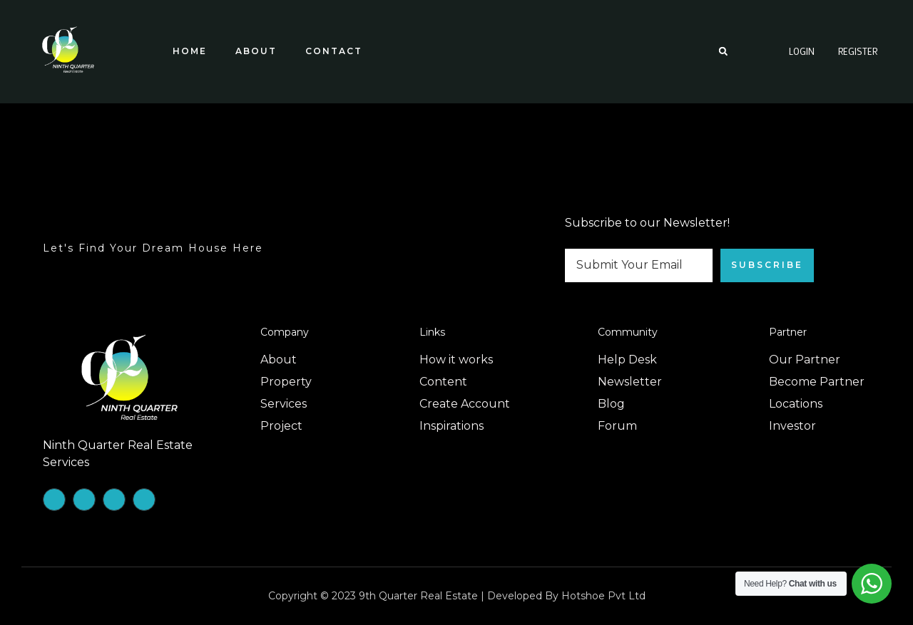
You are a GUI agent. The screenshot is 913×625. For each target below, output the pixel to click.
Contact (333, 51)
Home (190, 51)
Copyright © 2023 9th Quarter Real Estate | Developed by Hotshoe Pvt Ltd (457, 595)
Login (802, 51)
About (256, 51)
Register (857, 51)
